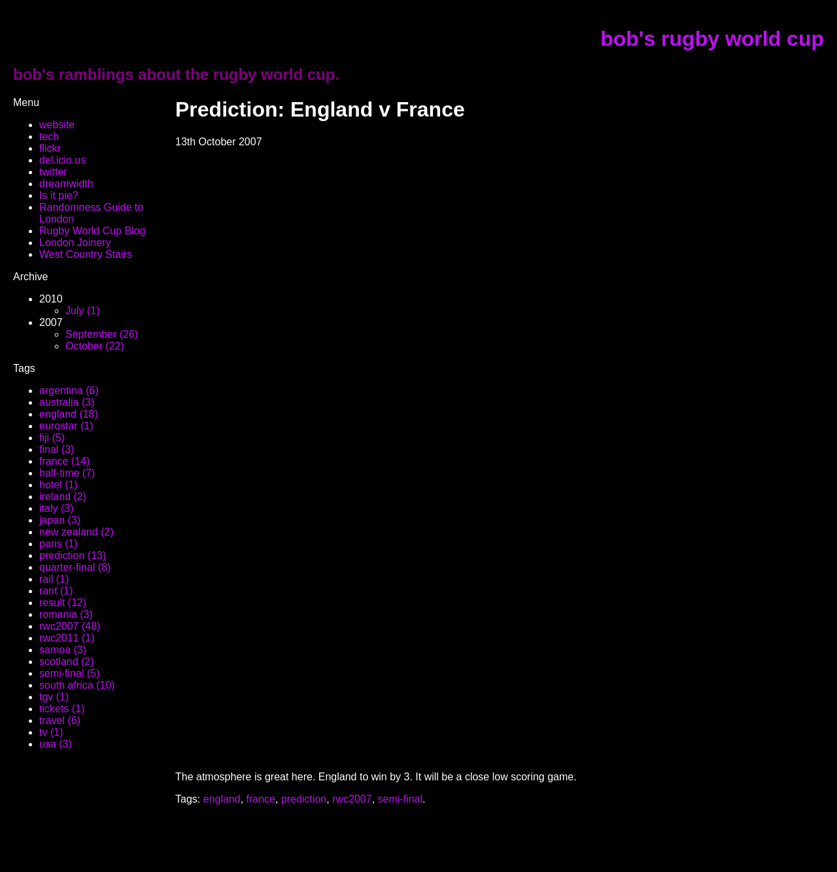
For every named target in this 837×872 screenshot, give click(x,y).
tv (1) (51, 732)
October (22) (94, 346)
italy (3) (56, 508)
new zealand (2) (76, 531)
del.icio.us (62, 160)
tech (49, 136)
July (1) (82, 310)
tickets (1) (61, 708)
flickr (50, 148)
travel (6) (59, 720)
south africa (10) (77, 685)
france (261, 799)
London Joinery (75, 242)
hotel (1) (58, 484)
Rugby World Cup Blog (92, 230)
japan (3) (59, 520)
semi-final (400, 799)
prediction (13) (72, 555)
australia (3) (66, 402)
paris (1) (58, 543)
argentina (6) (69, 390)
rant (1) (56, 590)
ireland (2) (62, 496)
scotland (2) (66, 661)
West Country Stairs (85, 254)
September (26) (101, 334)
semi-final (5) (69, 673)
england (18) (68, 414)
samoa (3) (62, 649)
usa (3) (55, 744)
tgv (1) (54, 696)
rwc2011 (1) (66, 638)
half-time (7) (67, 473)
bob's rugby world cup (712, 38)
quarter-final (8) (75, 567)
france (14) (64, 461)
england (222, 799)
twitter (53, 171)
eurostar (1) (66, 425)
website (57, 124)
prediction (303, 799)
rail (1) (54, 579)
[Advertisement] (328, 825)
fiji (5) (52, 437)
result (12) (62, 602)
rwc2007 (351, 799)
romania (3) (66, 614)
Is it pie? (58, 195)
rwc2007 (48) (69, 626)
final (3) (56, 449)
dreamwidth (66, 183)
